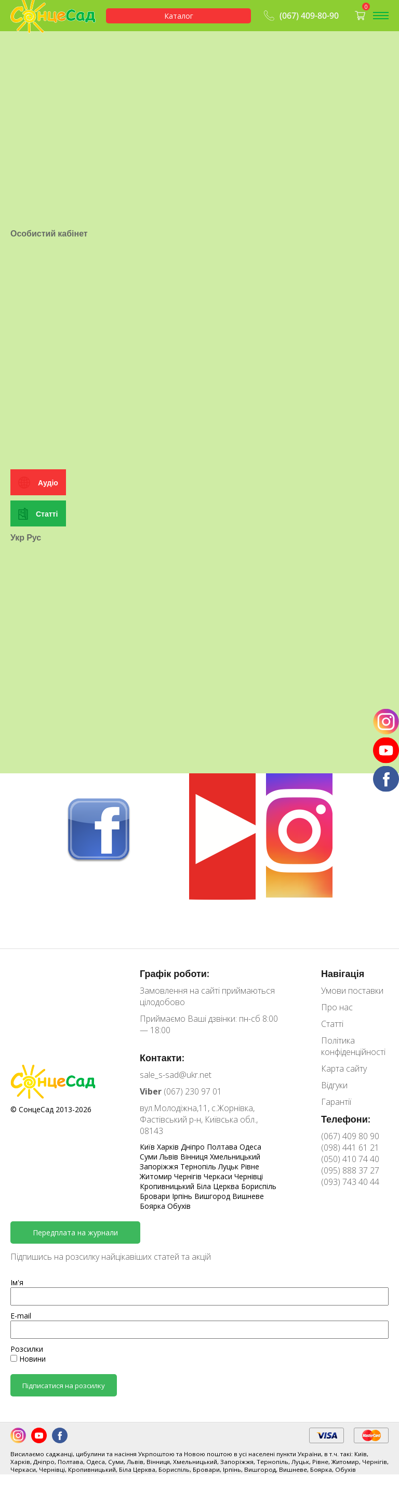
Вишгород (213, 1196)
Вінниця (195, 1157)
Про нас (337, 1007)
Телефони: (345, 1119)
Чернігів (189, 1176)
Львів (169, 1157)
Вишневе (248, 1196)
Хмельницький (235, 1157)
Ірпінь (183, 1196)
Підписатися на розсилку (63, 1385)
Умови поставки (352, 990)
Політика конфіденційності (353, 1046)
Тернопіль (199, 1166)
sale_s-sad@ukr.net (175, 1074)
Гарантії (336, 1102)
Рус (33, 626)
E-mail (20, 1316)
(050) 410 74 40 (350, 1159)
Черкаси (219, 1176)
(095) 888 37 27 (350, 1170)
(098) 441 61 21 (350, 1147)
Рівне (250, 1166)
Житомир (157, 1176)
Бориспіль (258, 1186)
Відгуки (334, 1085)
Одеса (250, 1147)
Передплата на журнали (75, 1232)
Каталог (178, 16)
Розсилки (26, 1349)
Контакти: (162, 1057)
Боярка (153, 1206)
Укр (17, 626)
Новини (28, 1359)
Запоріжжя (160, 1166)
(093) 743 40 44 (350, 1182)
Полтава (223, 1147)
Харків (169, 1147)
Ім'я (16, 1282)
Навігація (342, 973)
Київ (148, 1147)
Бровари (156, 1196)
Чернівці (248, 1176)
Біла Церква (218, 1186)
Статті (47, 603)
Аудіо (48, 572)
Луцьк (229, 1166)
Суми (149, 1157)
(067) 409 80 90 (350, 1136)
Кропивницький (168, 1186)
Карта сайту (344, 1068)
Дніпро (194, 1147)
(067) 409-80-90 (300, 15)
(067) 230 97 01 (181, 1091)
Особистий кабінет (49, 293)
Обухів (179, 1206)
